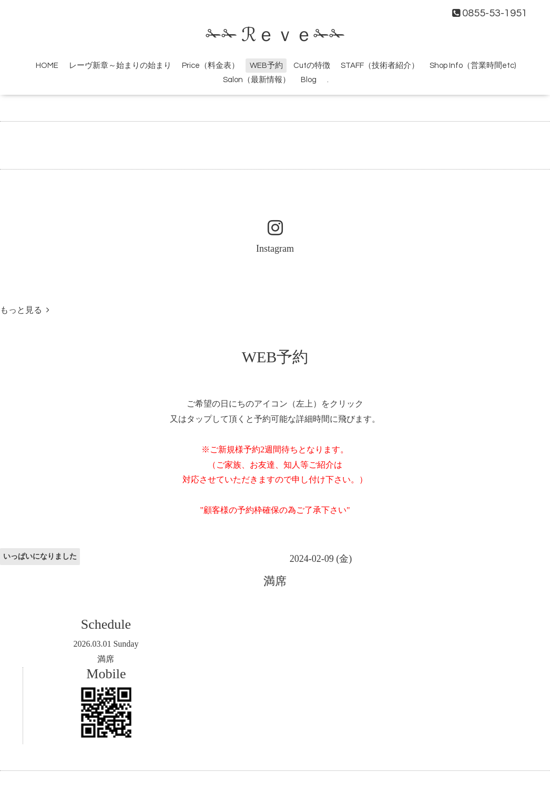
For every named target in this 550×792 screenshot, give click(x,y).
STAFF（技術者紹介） (380, 66)
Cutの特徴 (311, 66)
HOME (47, 66)
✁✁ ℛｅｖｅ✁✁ (275, 35)
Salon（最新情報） (256, 80)
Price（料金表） (210, 66)
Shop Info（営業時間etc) (473, 66)
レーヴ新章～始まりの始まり (120, 66)
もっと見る (24, 309)
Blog (309, 80)
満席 (105, 659)
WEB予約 (266, 66)
